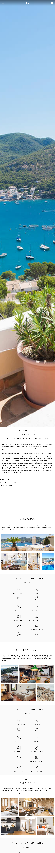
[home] (27, 3)
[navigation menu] (3, 3)
